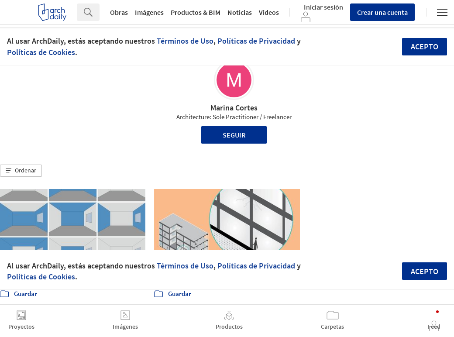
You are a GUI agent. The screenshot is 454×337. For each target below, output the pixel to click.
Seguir (234, 135)
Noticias (239, 12)
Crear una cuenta (382, 12)
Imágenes (149, 12)
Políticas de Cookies (41, 52)
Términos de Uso (185, 41)
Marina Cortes (234, 108)
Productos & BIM (195, 12)
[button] (21, 171)
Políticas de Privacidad (256, 41)
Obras (119, 12)
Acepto (424, 46)
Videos (269, 12)
